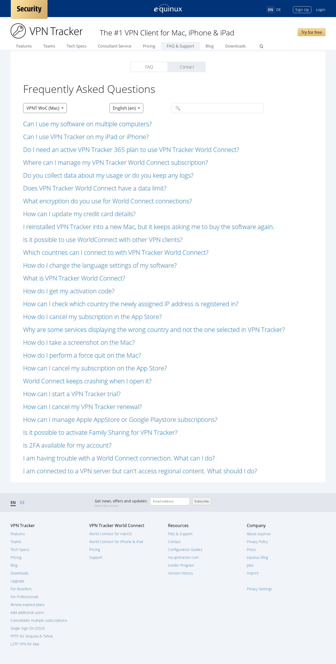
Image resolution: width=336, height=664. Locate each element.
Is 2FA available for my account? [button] (67, 445)
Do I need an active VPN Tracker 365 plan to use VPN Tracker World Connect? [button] (131, 149)
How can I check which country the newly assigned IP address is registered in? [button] (130, 303)
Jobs (250, 565)
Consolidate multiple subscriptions (38, 620)
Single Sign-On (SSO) (27, 628)
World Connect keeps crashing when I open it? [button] (87, 380)
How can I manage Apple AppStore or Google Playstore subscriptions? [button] (120, 419)
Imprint (253, 573)
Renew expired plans (27, 604)
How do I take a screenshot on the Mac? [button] (79, 342)
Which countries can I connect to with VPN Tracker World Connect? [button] (115, 252)
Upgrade (17, 580)
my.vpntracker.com (183, 557)
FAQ (149, 67)
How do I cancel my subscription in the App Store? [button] (92, 316)
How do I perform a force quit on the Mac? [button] (82, 355)
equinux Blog (257, 557)
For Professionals (24, 596)
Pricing (149, 46)
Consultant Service (114, 46)
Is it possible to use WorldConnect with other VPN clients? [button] (102, 239)
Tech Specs (76, 46)
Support (95, 557)
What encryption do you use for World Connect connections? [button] (107, 200)
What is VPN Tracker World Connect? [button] (74, 278)
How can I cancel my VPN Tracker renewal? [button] (82, 406)
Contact (187, 67)
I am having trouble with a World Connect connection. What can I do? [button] (119, 458)
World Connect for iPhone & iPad (116, 541)
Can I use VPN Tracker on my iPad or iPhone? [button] (86, 136)
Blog (210, 46)
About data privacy (106, 505)
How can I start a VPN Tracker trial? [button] (71, 393)
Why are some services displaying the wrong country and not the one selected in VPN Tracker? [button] (154, 329)
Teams (49, 46)
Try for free (311, 32)
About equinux (259, 533)
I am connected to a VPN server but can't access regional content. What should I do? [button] (140, 470)
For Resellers (21, 588)
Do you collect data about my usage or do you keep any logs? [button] (108, 175)
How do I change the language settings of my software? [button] (100, 265)
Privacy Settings (259, 588)
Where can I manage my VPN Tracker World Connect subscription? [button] (115, 162)
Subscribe (202, 501)
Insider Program (181, 565)
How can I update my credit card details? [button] (79, 213)
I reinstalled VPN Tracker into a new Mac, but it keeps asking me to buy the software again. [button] (148, 226)
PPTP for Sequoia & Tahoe (31, 636)
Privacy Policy (257, 541)
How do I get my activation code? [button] (68, 290)
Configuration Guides (185, 549)
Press (251, 549)
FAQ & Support (180, 46)
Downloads (235, 46)
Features (24, 46)
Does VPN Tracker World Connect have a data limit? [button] (94, 188)
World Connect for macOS (110, 533)
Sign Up (302, 9)
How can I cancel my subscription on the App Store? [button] (95, 368)
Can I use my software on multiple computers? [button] (87, 123)
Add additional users (27, 612)
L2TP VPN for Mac (25, 643)
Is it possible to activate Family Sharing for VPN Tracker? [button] (100, 432)
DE (278, 9)
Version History (180, 573)
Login (321, 9)
